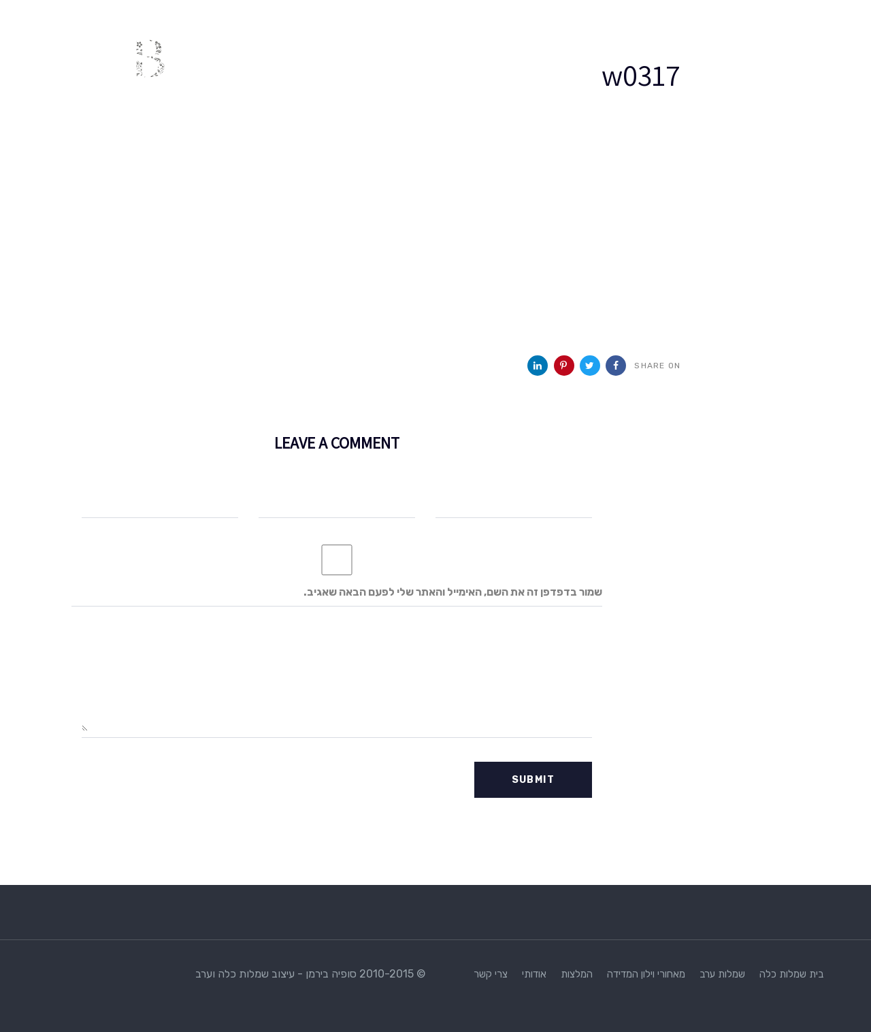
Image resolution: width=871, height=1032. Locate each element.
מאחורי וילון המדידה (646, 974)
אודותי (534, 974)
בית (816, 974)
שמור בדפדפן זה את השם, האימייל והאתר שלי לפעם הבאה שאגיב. (452, 591)
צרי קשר (491, 974)
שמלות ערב (722, 974)
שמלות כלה (782, 974)
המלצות (577, 974)
